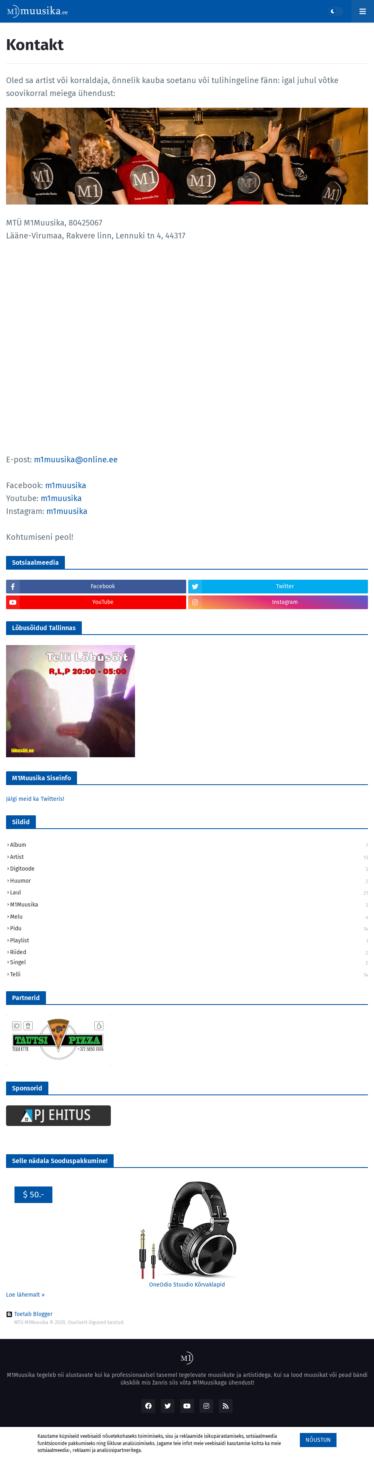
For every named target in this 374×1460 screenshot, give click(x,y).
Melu (189, 917)
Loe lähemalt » (25, 1294)
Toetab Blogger (29, 1314)
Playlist (189, 941)
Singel (189, 963)
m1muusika (65, 485)
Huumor (189, 881)
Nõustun (318, 1440)
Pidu (189, 929)
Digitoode (189, 869)
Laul (189, 893)
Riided (189, 953)
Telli (189, 975)
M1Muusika (189, 905)
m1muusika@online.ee (76, 459)
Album (189, 846)
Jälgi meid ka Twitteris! (35, 799)
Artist (189, 858)
